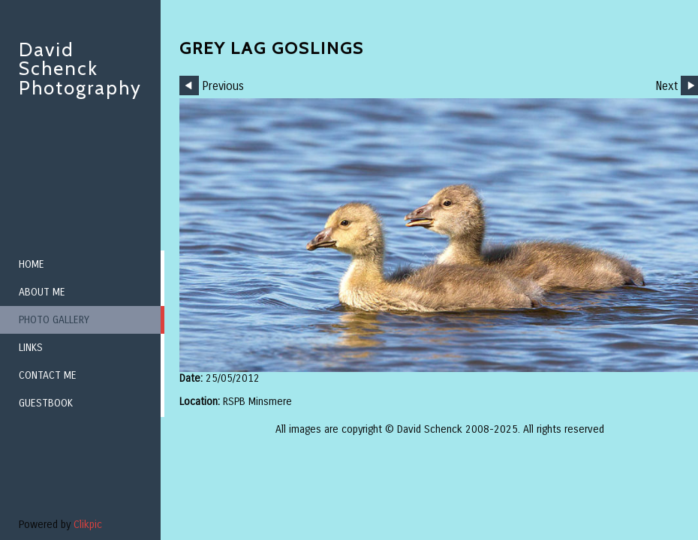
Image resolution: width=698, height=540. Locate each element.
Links (31, 347)
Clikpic (88, 524)
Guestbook (46, 403)
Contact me (48, 375)
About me (42, 292)
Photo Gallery (54, 320)
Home (31, 264)
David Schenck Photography (80, 68)
